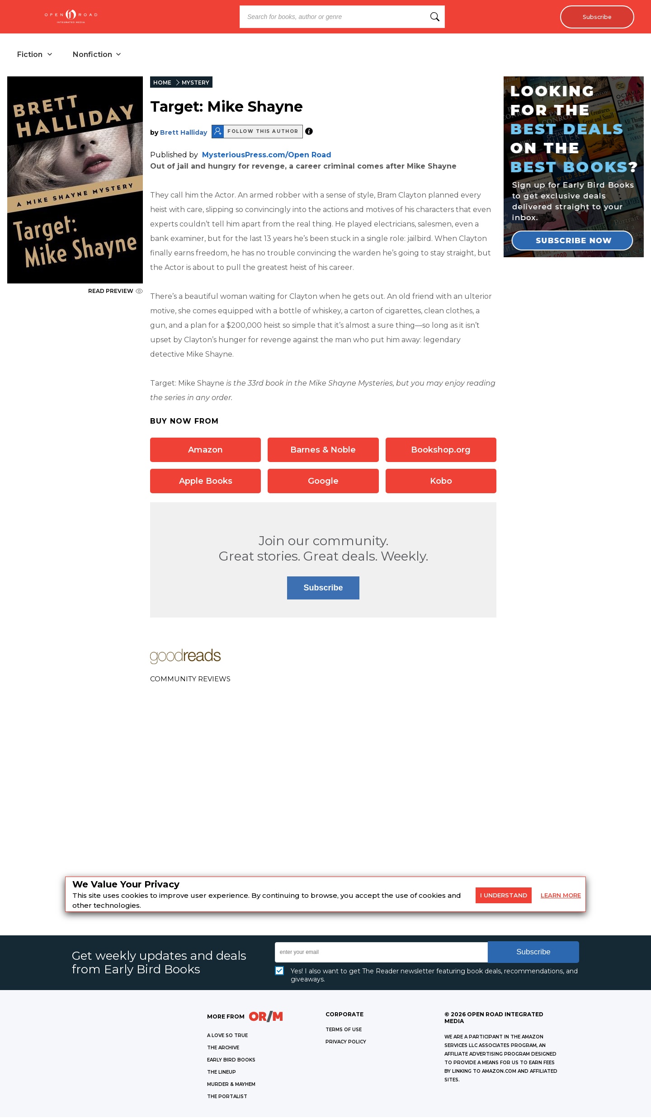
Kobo (441, 482)
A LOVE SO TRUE (227, 1036)
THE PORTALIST (227, 1097)
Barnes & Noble (323, 451)
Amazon (205, 451)
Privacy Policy (346, 1043)
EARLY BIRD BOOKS (231, 1061)
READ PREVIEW (115, 291)
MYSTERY (195, 83)
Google (323, 482)
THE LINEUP (221, 1073)
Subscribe (595, 17)
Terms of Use (344, 1030)
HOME (162, 83)
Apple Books (205, 482)
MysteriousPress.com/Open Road (266, 155)
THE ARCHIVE (223, 1049)
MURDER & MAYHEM (231, 1085)
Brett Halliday (183, 133)
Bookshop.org (441, 451)
